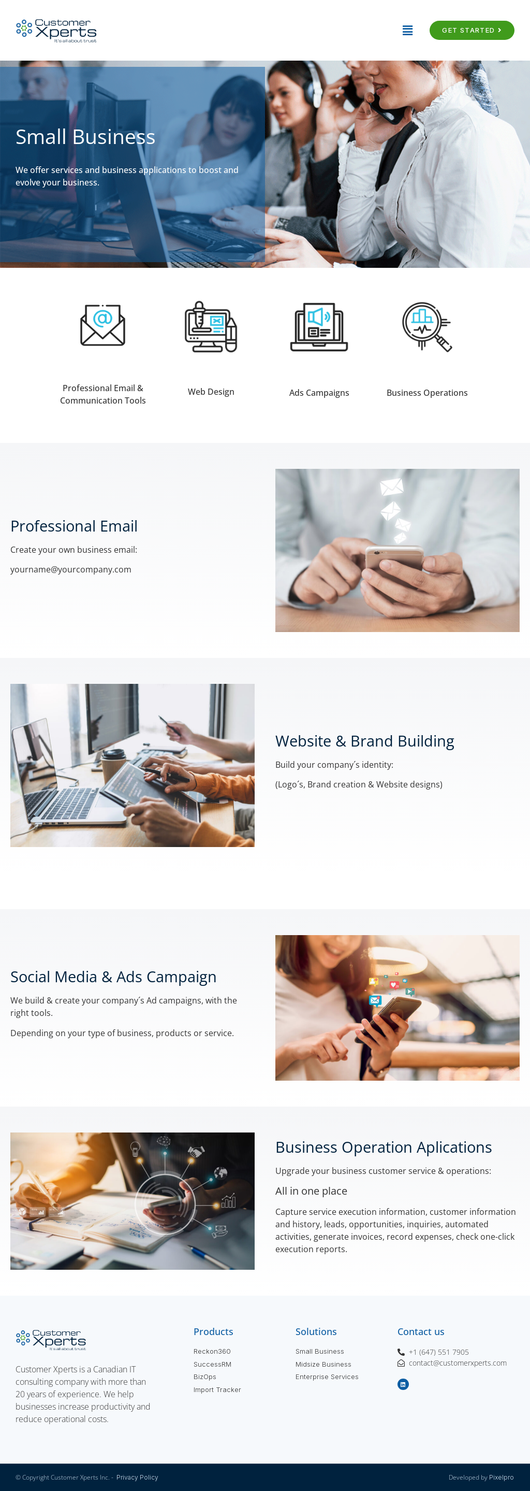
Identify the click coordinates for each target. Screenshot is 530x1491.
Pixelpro (501, 1477)
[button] (265, 30)
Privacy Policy (137, 1477)
